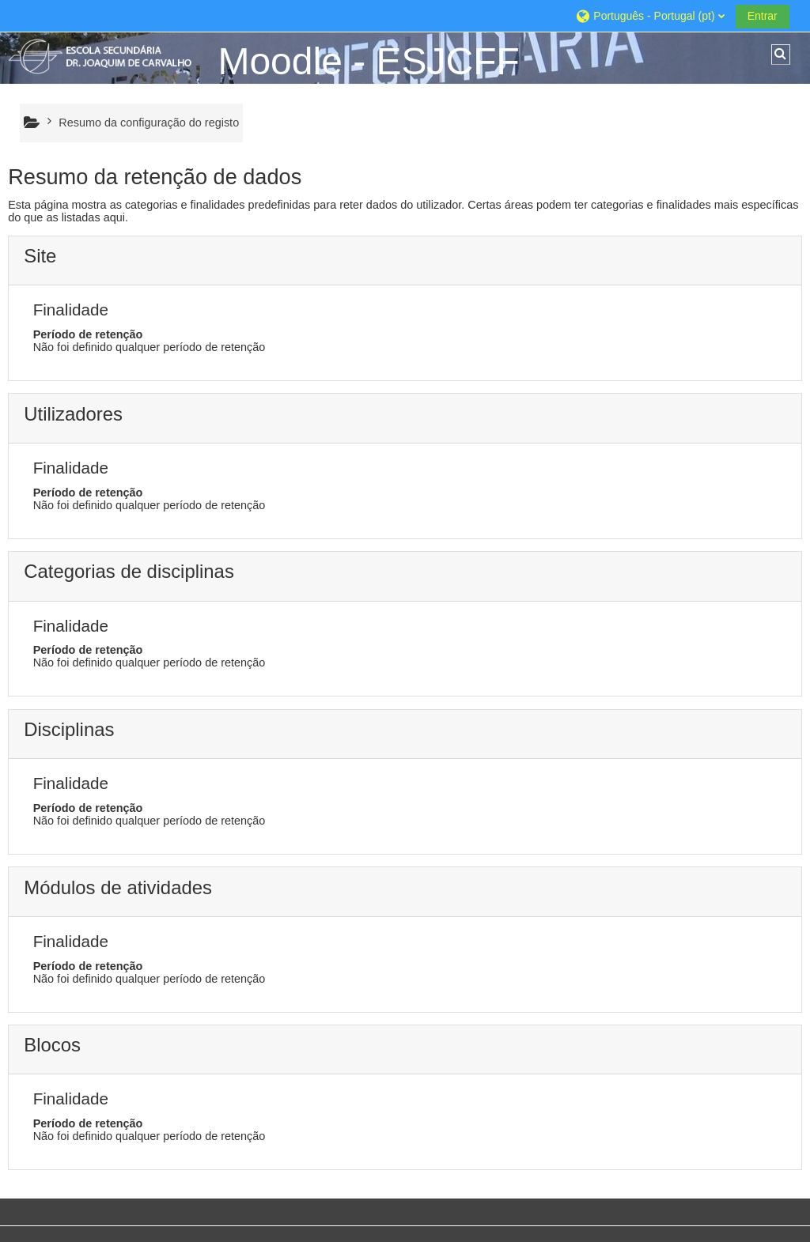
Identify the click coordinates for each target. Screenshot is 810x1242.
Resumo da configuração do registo (149, 122)
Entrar (763, 15)
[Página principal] (107, 56)
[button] (649, 15)
